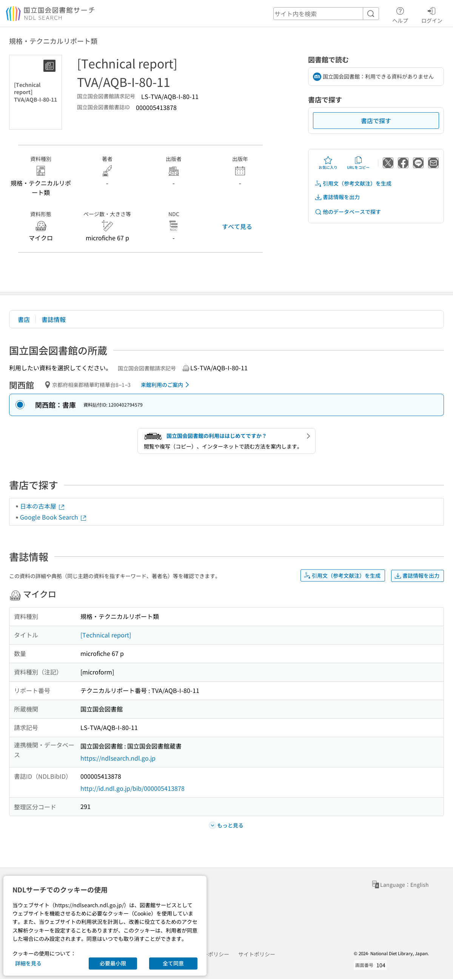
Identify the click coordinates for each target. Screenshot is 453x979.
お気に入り (328, 163)
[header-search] (326, 13)
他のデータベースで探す (347, 212)
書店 (24, 319)
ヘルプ (400, 14)
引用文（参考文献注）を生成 (352, 183)
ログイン (431, 14)
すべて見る (237, 226)
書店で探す (376, 120)
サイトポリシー (256, 954)
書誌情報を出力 (337, 197)
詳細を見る (28, 963)
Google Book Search (53, 516)
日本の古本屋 (42, 505)
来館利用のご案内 (166, 384)
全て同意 (173, 963)
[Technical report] (105, 634)
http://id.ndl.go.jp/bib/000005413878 (132, 788)
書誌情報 (54, 319)
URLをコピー (358, 163)
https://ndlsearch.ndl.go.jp (118, 757)
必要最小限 (113, 963)
